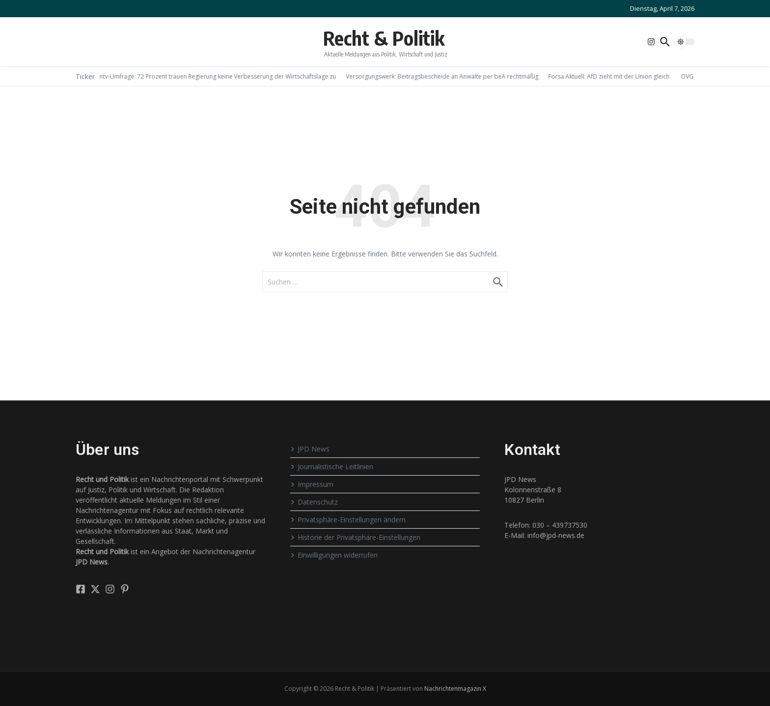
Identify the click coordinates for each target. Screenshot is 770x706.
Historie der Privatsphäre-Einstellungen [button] (355, 537)
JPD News (310, 448)
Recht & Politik (383, 38)
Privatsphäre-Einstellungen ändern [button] (348, 519)
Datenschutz (314, 502)
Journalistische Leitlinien (331, 466)
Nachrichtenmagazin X (455, 688)
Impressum (311, 484)
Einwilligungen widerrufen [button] (334, 555)
